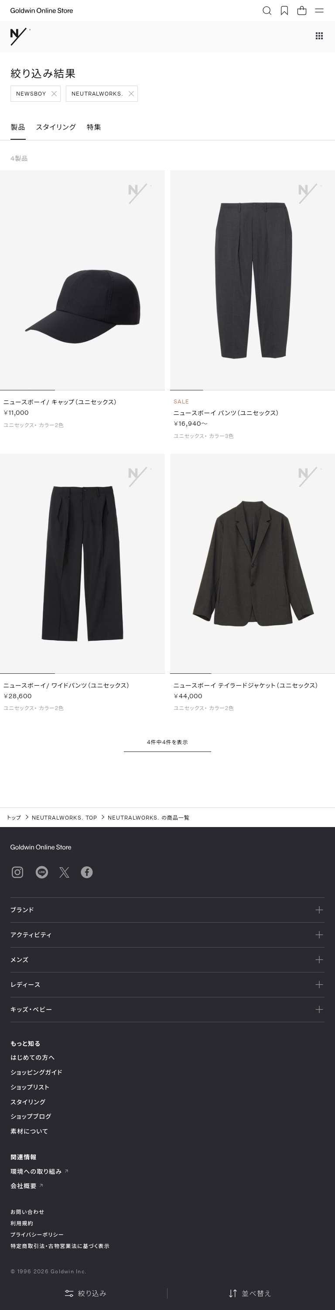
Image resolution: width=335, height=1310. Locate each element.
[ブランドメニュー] (319, 37)
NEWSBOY (31, 93)
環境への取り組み (39, 1171)
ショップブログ (30, 1116)
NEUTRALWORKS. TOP (64, 817)
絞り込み (85, 1293)
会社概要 (27, 1186)
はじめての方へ (32, 1057)
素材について (29, 1131)
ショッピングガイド (36, 1072)
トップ (14, 817)
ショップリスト (30, 1087)
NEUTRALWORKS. (97, 93)
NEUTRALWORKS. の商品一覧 (149, 817)
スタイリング (27, 1102)
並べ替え (249, 1293)
